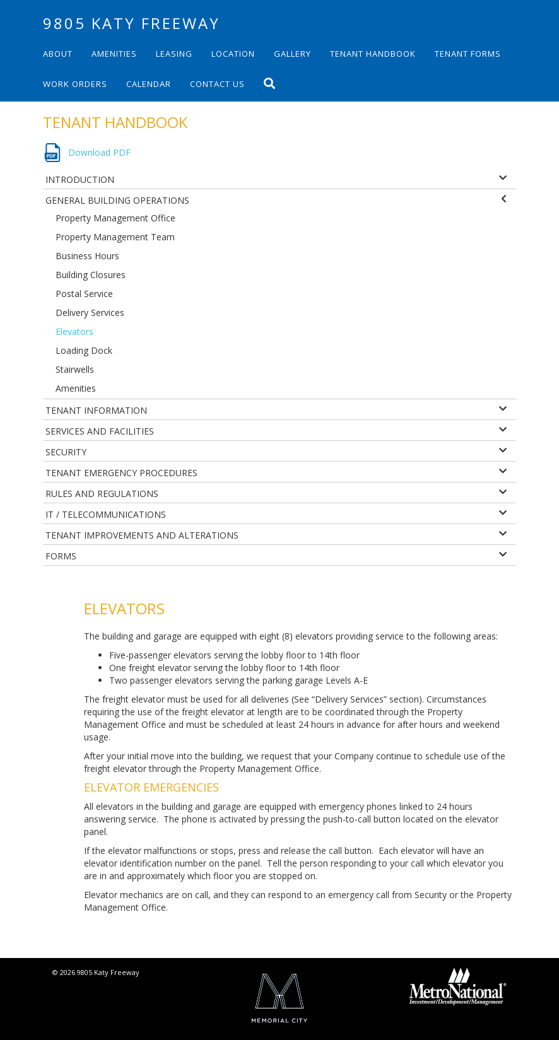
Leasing (174, 53)
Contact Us (217, 84)
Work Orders (75, 84)
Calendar (148, 84)
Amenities (114, 53)
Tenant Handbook (373, 53)
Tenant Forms (468, 53)
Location (233, 53)
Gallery (292, 53)
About (58, 53)
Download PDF (99, 152)
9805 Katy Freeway (131, 23)
